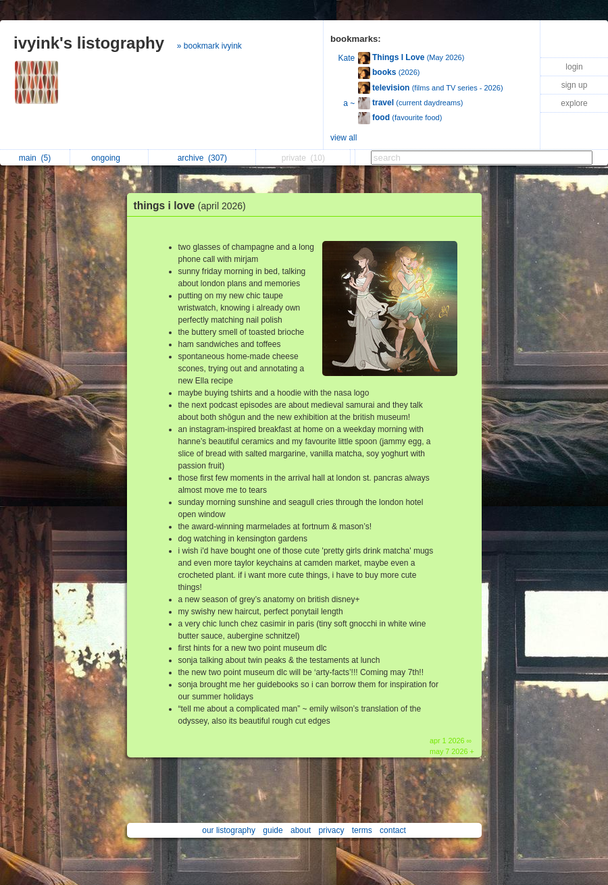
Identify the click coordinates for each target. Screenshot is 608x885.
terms (362, 830)
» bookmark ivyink (209, 46)
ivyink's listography (89, 43)
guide (272, 830)
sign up (574, 85)
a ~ (349, 103)
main (35, 158)
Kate (346, 58)
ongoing (109, 158)
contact (393, 830)
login (573, 67)
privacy (331, 830)
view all (343, 137)
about (300, 830)
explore (574, 103)
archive (202, 158)
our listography (228, 830)
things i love (193, 205)
